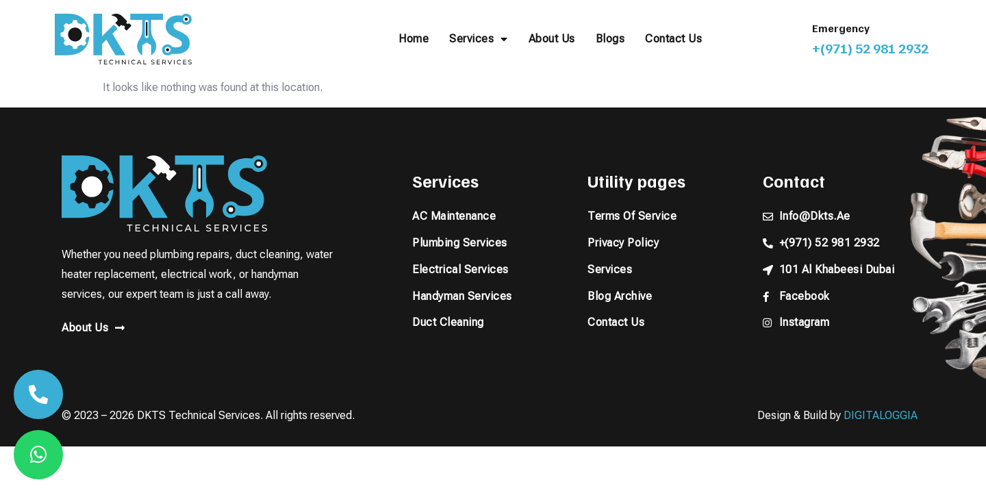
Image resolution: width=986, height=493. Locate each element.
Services (478, 39)
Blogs (610, 38)
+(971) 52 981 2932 (870, 48)
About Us (552, 38)
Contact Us (673, 38)
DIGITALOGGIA (881, 415)
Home (414, 38)
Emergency (841, 28)
